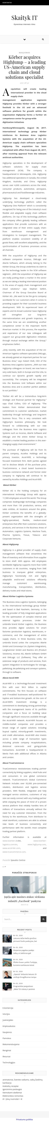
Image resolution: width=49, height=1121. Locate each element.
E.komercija (8, 1008)
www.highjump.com (37, 844)
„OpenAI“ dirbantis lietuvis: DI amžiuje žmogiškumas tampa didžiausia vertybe (25, 976)
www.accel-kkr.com (11, 848)
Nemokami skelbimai (12, 1092)
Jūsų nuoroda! (12, 1099)
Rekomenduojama (11, 1044)
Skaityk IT (24, 17)
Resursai (6, 1056)
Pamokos (7, 1038)
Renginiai (7, 1050)
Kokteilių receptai (10, 1086)
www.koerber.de (10, 840)
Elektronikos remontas (13, 1095)
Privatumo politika (24, 1119)
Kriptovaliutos (9, 1026)
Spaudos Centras (18, 860)
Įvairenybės (8, 1020)
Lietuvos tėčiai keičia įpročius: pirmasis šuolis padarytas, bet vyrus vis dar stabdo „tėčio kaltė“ (25, 940)
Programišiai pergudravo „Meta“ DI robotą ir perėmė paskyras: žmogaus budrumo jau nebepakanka (24, 988)
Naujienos (24, 53)
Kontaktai (7, 3)
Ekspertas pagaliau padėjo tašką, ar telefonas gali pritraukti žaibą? (23, 952)
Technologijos (9, 1062)
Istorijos (6, 1014)
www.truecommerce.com (14, 851)
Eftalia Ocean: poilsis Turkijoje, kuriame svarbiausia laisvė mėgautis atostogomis (25, 964)
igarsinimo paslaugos (12, 1089)
